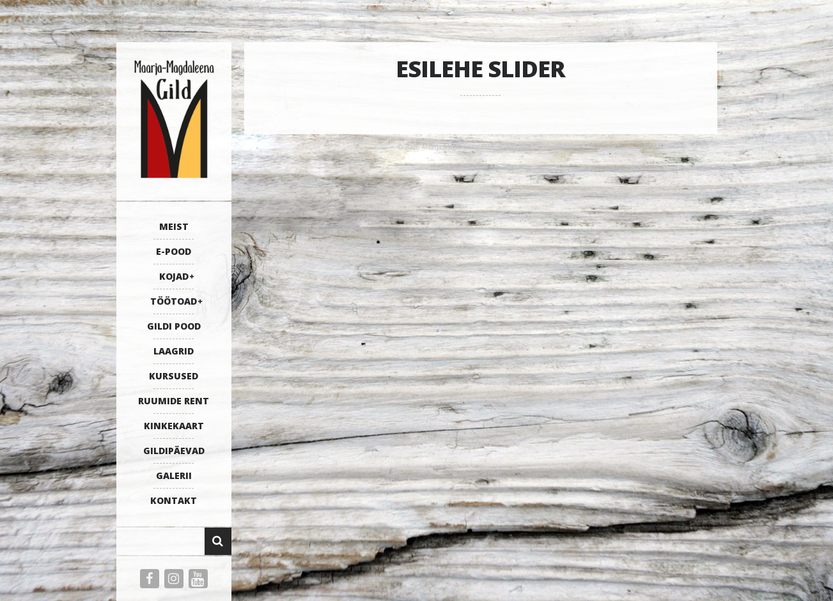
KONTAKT (173, 500)
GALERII (174, 475)
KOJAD (174, 276)
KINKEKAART (174, 426)
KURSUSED (173, 376)
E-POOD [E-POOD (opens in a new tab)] (173, 251)
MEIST (174, 226)
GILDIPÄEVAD (174, 451)
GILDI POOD (174, 326)
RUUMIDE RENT (173, 401)
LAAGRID (173, 351)
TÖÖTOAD (173, 301)
